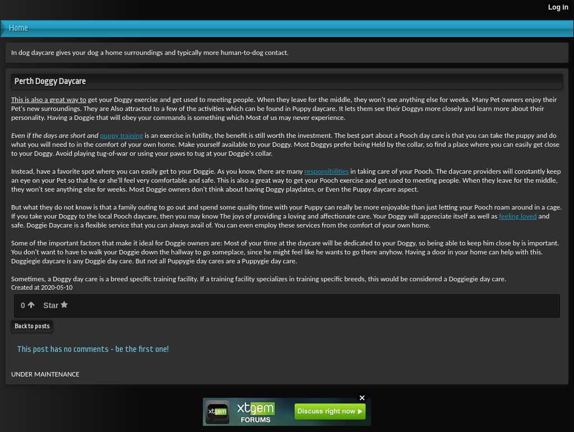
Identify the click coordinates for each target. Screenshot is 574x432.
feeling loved (517, 216)
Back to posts (32, 326)
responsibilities (326, 171)
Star (55, 305)
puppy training (121, 135)
